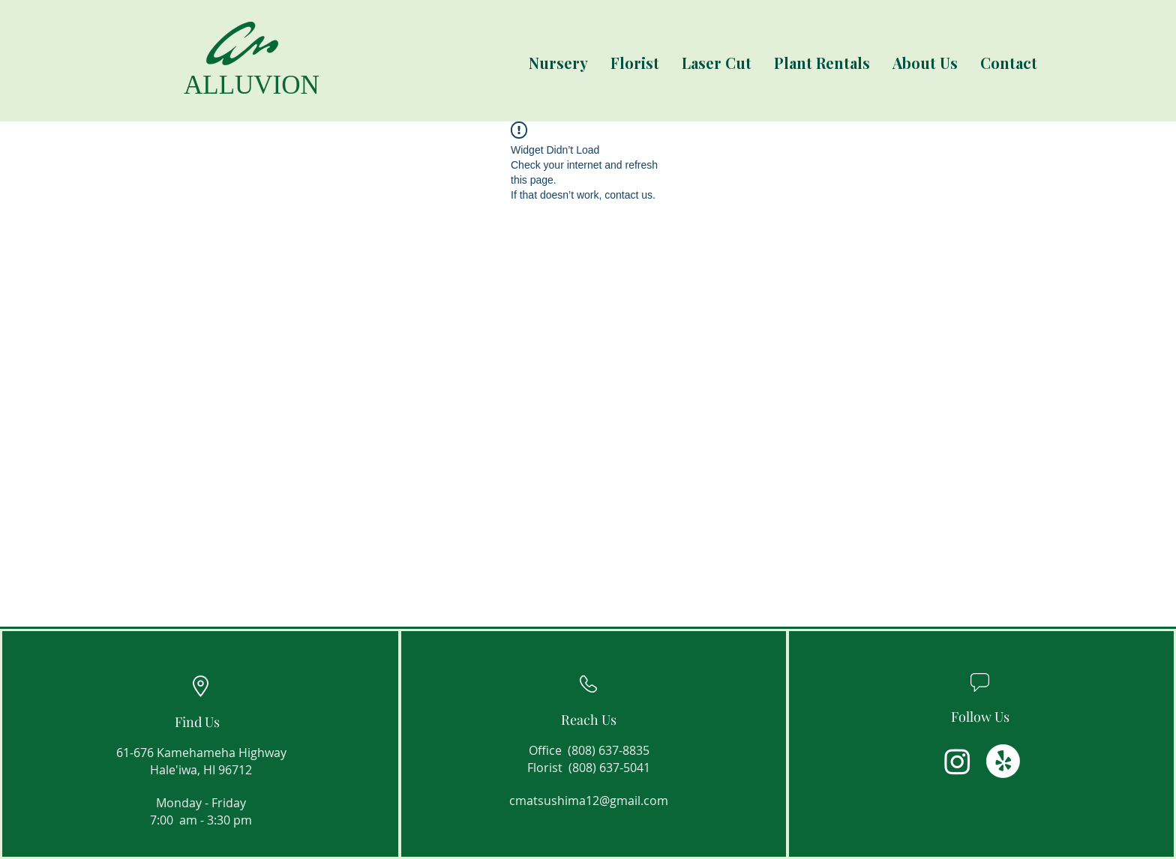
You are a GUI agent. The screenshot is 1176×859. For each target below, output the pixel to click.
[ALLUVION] (243, 85)
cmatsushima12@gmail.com (588, 800)
